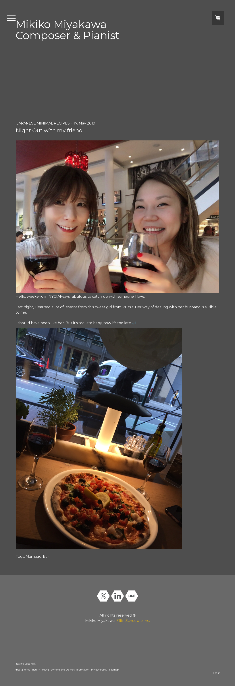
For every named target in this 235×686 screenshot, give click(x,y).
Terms (26, 669)
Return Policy (40, 669)
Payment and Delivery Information (69, 669)
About (18, 669)
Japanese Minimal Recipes (44, 123)
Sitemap (114, 669)
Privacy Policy (99, 669)
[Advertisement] (117, 80)
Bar (46, 556)
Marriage (33, 556)
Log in (216, 673)
